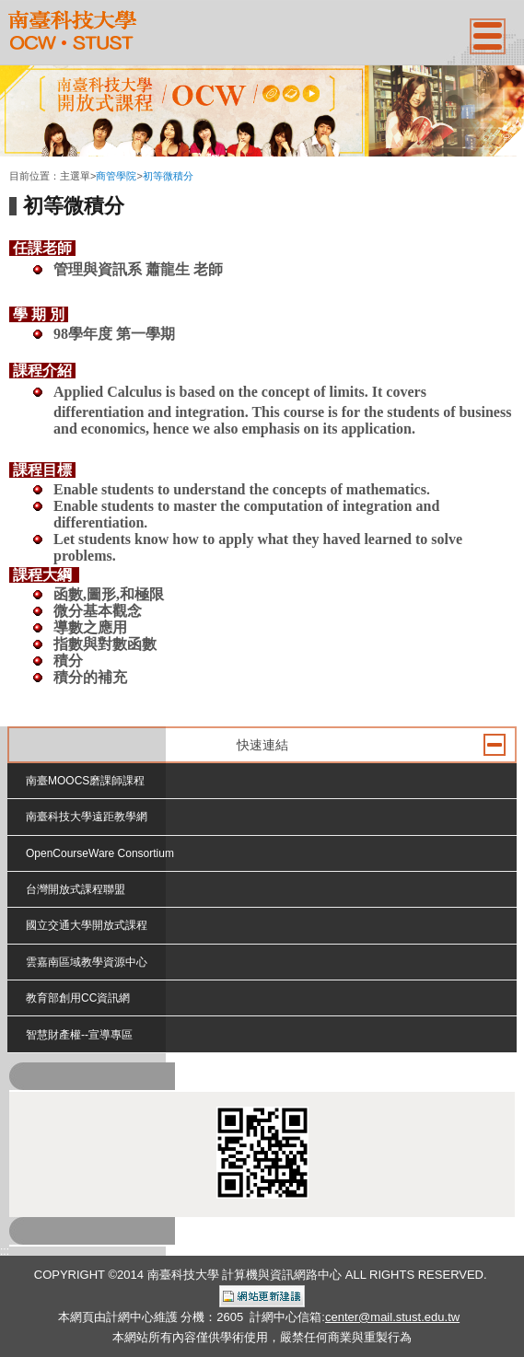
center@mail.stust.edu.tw (392, 1317)
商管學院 (116, 175)
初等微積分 (168, 175)
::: (13, 161)
